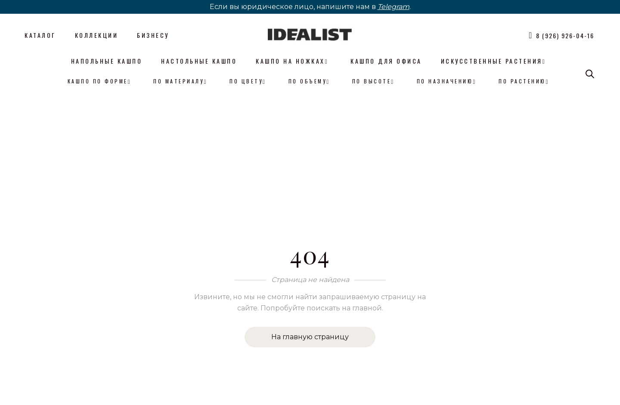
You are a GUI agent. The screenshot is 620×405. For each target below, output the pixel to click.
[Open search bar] (590, 74)
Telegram (393, 7)
